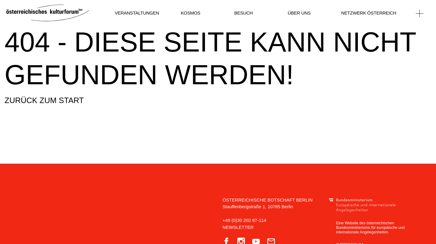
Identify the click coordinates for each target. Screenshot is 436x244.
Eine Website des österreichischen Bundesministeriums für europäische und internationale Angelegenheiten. (370, 227)
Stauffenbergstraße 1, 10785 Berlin (258, 206)
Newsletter (238, 227)
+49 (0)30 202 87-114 (244, 220)
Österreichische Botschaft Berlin (267, 199)
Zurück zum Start (44, 100)
